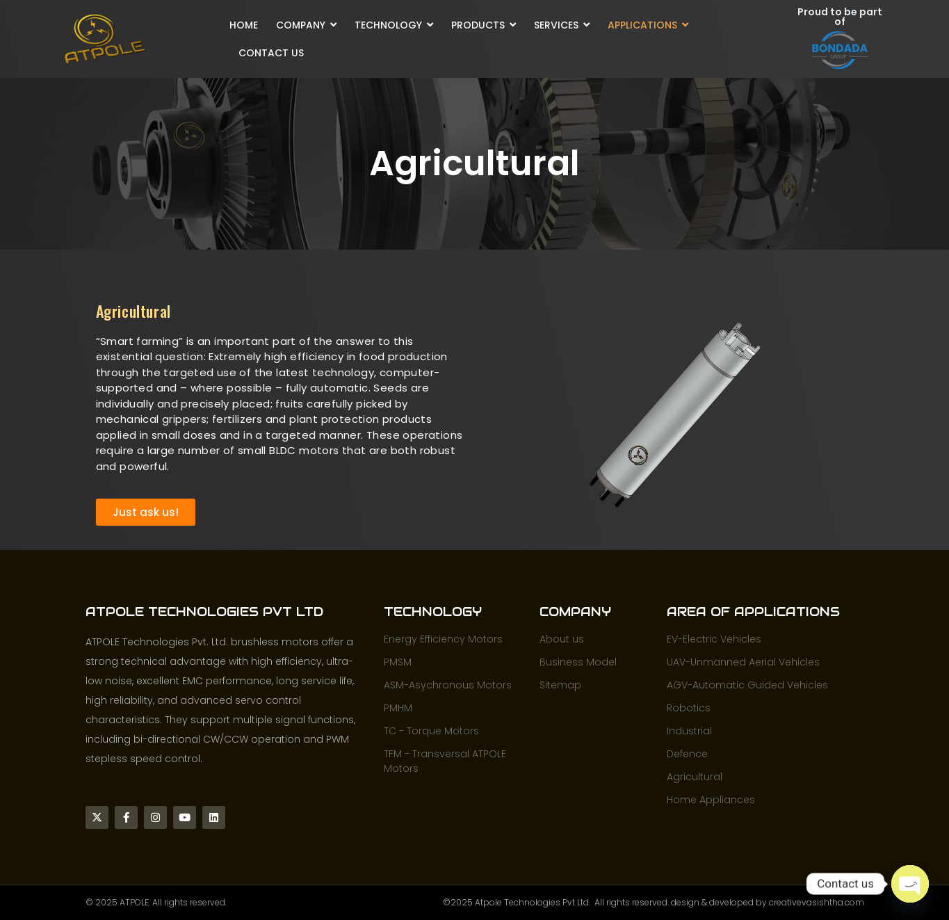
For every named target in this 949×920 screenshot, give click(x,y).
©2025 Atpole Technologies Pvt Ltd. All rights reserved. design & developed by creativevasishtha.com (653, 902)
